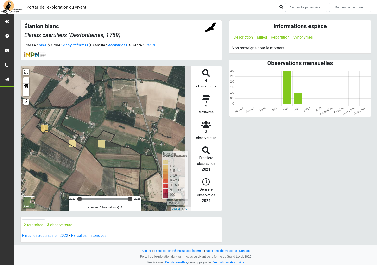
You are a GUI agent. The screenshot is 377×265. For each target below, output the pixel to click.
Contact (245, 250)
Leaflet (176, 208)
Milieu (262, 37)
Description (243, 37)
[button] (26, 87)
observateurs (60, 225)
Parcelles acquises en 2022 (45, 235)
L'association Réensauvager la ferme (178, 250)
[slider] (79, 199)
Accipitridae (118, 45)
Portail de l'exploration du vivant (57, 7)
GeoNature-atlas (176, 262)
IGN (187, 208)
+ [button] (26, 80)
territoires (34, 225)
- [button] (26, 93)
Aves (43, 45)
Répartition (280, 37)
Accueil (146, 250)
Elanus (150, 45)
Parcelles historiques (89, 235)
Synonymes (304, 37)
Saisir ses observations (222, 250)
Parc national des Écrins (228, 262)
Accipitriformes (76, 45)
